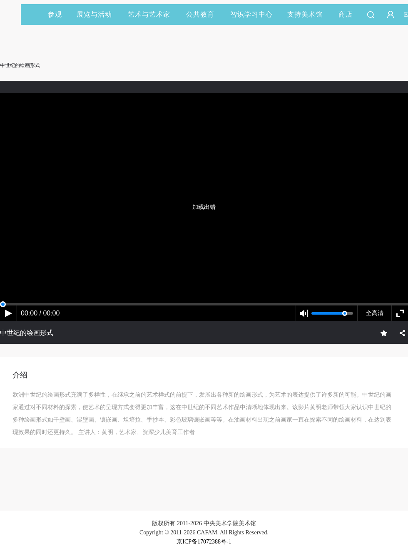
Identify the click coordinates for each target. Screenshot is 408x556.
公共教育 (204, 14)
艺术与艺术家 (153, 14)
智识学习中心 (251, 14)
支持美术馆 (308, 14)
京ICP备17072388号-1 (204, 542)
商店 (345, 14)
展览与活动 (98, 14)
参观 (55, 14)
